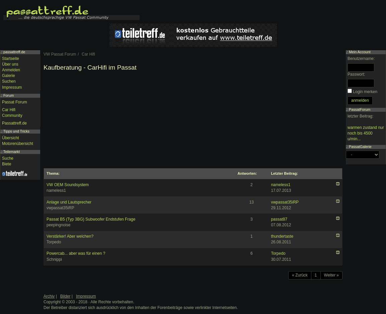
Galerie (8, 75)
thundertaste (282, 236)
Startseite (10, 58)
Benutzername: (361, 58)
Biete (6, 164)
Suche (7, 158)
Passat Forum (14, 102)
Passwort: (356, 74)
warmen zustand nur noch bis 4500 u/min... (366, 133)
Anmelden (11, 70)
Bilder (65, 296)
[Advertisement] (193, 121)
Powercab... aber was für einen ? (76, 253)
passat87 (279, 219)
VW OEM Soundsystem (68, 184)
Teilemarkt (11, 152)
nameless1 (280, 184)
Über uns (10, 64)
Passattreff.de (14, 123)
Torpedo (278, 253)
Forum (8, 95)
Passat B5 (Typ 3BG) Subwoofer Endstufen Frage (91, 219)
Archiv (49, 296)
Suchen (9, 81)
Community (12, 115)
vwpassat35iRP (285, 202)
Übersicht (10, 138)
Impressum (12, 87)
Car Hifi (8, 109)
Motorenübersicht (17, 143)
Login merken (365, 91)
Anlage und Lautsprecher (69, 202)
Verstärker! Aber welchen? (70, 236)
